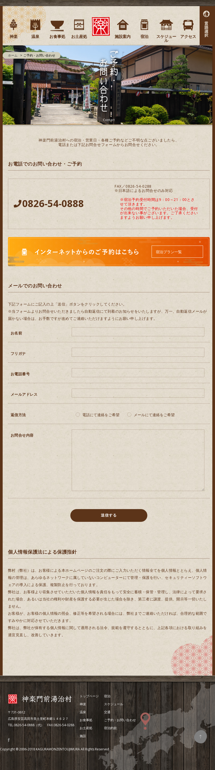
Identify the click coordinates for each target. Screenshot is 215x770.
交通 (107, 712)
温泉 (83, 712)
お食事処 (86, 720)
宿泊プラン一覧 (169, 251)
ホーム (13, 55)
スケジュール (113, 704)
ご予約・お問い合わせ (120, 720)
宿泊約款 (110, 728)
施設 (83, 736)
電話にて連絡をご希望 (100, 414)
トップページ (89, 696)
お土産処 (86, 728)
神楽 (83, 704)
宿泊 (107, 696)
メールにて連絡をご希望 (154, 414)
